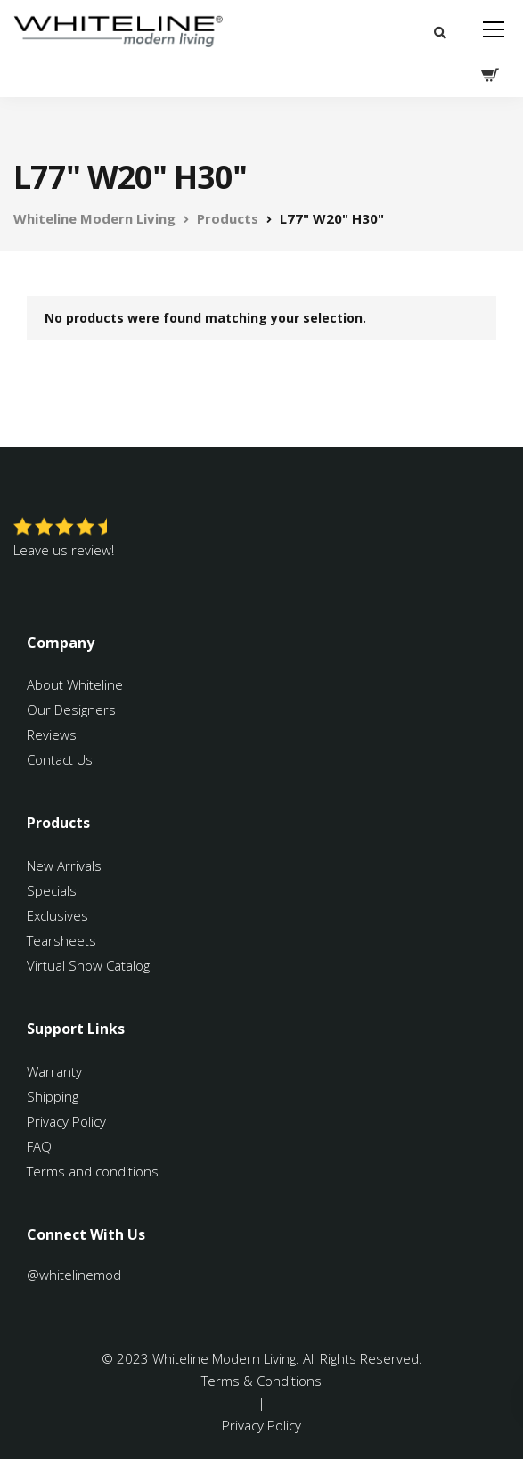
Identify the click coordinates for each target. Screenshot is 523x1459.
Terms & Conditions (261, 1380)
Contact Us (60, 759)
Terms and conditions (93, 1171)
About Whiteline (75, 684)
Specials (52, 890)
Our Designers (71, 709)
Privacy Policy (66, 1121)
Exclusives (57, 915)
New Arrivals (64, 865)
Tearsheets (61, 940)
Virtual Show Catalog (90, 965)
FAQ (39, 1146)
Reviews (52, 734)
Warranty (56, 1071)
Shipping (52, 1096)
